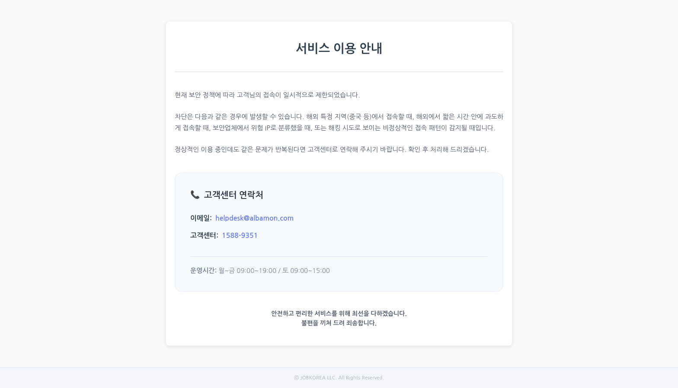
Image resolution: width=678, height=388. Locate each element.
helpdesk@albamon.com (254, 218)
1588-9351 (240, 235)
